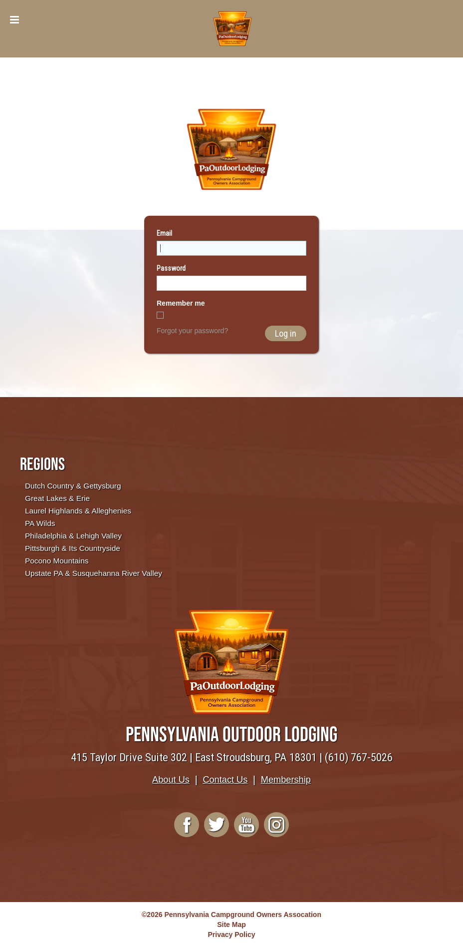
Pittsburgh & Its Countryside (72, 548)
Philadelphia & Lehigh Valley (73, 535)
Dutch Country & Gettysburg (73, 485)
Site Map (231, 925)
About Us (171, 780)
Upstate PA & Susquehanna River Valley (93, 573)
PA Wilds (40, 523)
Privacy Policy (231, 935)
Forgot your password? (192, 331)
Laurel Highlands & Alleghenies (78, 510)
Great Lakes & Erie (57, 498)
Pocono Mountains (56, 560)
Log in (285, 333)
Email (164, 233)
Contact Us (225, 780)
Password (171, 268)
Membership (286, 780)
